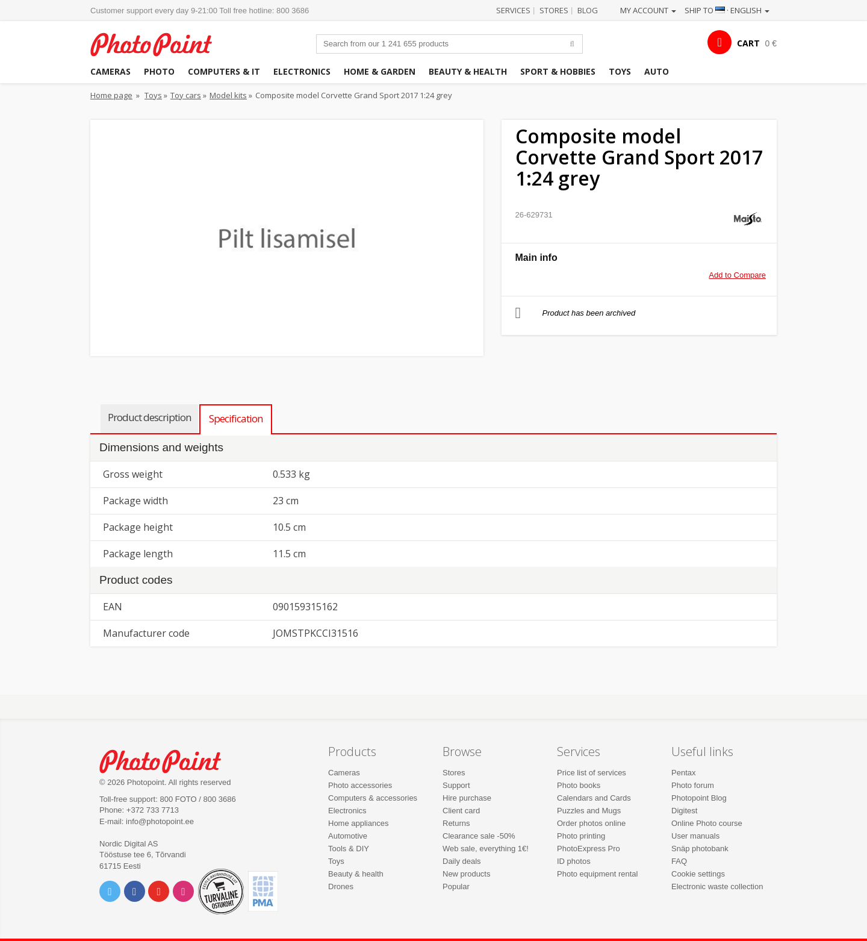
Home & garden (379, 71)
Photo (159, 71)
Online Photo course (706, 823)
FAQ (679, 861)
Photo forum (692, 785)
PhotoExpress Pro (588, 848)
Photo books (578, 785)
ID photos (574, 861)
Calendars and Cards (594, 797)
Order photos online (591, 823)
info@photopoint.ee (160, 821)
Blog (587, 10)
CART (748, 43)
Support (456, 785)
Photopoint (158, 43)
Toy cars (185, 95)
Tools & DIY (348, 848)
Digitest (684, 810)
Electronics (302, 71)
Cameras (110, 71)
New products (466, 873)
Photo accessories (360, 785)
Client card (461, 810)
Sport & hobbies (557, 71)
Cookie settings (698, 873)
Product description (149, 417)
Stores (553, 10)
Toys (620, 71)
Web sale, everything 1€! (486, 848)
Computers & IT (224, 71)
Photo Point (167, 760)
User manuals (695, 835)
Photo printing (581, 835)
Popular (456, 886)
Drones (340, 886)
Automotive (347, 835)
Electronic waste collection (717, 886)
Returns (456, 823)
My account (648, 10)
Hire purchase (467, 797)
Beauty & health (468, 71)
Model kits (228, 95)
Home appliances (358, 823)
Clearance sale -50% (479, 835)
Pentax (683, 772)
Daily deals (462, 861)
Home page (111, 95)
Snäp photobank (700, 848)
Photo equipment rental (597, 873)
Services (513, 10)
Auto (656, 71)
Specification (236, 418)
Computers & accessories (372, 797)
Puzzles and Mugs (589, 810)
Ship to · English (727, 10)
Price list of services (591, 772)
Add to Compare (737, 275)
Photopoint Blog (699, 797)
